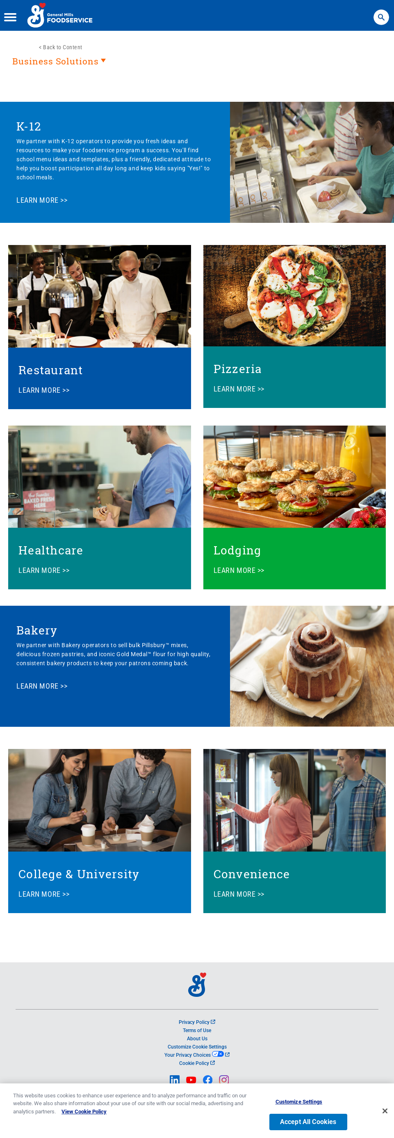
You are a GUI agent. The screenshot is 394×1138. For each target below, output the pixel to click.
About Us (197, 1039)
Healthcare (51, 550)
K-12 (28, 126)
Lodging (238, 550)
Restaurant (50, 370)
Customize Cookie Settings (197, 1047)
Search (381, 13)
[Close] (385, 1114)
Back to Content (62, 47)
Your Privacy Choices (197, 1055)
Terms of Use (197, 1030)
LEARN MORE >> (42, 200)
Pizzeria (238, 368)
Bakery (37, 630)
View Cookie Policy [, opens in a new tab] (84, 1114)
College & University (78, 874)
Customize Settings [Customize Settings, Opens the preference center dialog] (299, 1104)
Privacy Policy (197, 1022)
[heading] (197, 65)
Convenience (252, 874)
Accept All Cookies (308, 1125)
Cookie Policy (197, 1063)
